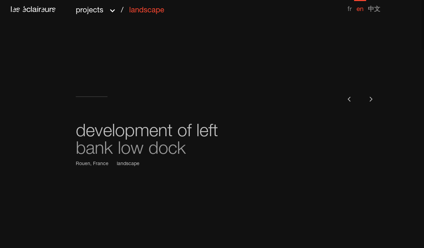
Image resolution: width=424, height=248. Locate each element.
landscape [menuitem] (146, 10)
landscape (128, 164)
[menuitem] (349, 6)
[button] (120, 8)
